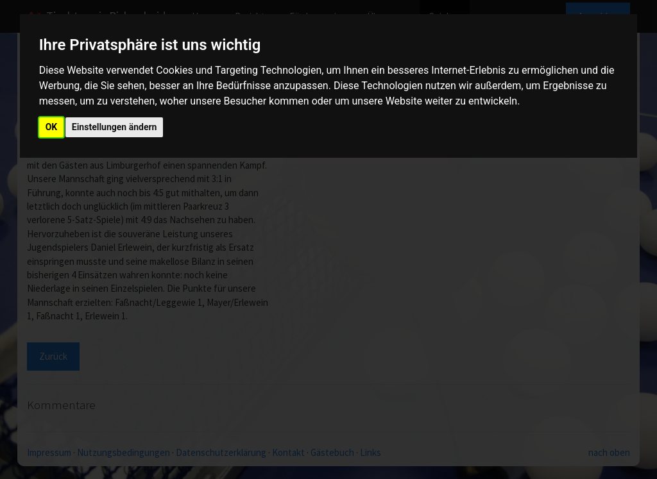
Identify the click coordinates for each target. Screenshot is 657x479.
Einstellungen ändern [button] (114, 127)
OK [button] (52, 127)
